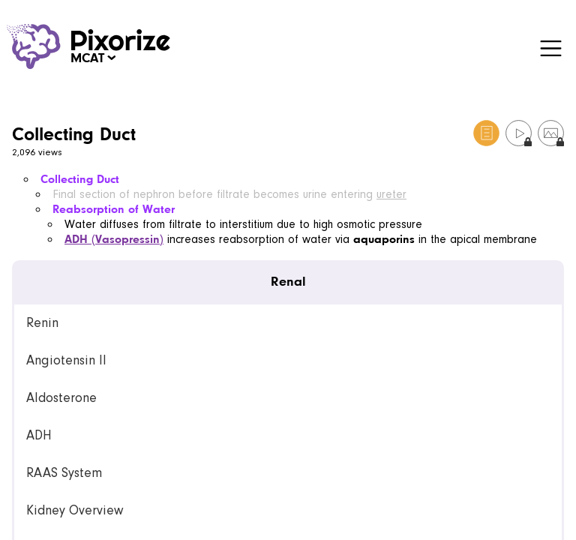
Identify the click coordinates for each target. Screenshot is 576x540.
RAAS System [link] (64, 473)
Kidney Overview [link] (74, 510)
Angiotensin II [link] (66, 360)
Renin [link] (42, 323)
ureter (391, 194)
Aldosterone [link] (61, 398)
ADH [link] (39, 435)
